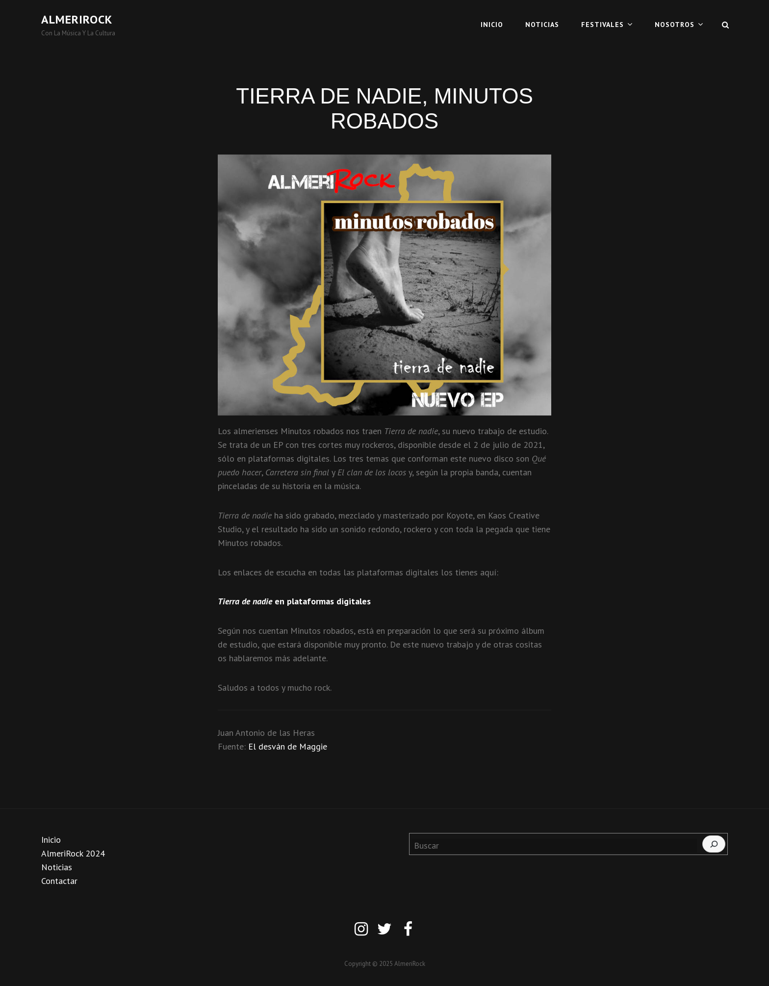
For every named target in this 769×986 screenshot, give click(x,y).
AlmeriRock (76, 19)
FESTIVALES (602, 24)
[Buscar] (713, 844)
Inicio (51, 839)
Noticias (56, 867)
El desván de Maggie (287, 746)
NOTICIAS (542, 24)
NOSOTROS (674, 24)
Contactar (59, 880)
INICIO (492, 24)
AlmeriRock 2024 (73, 853)
